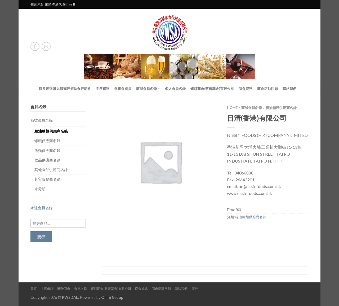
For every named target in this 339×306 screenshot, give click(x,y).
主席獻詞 (102, 88)
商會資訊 (245, 88)
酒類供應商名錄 (47, 150)
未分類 (40, 188)
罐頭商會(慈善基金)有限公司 (212, 88)
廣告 (194, 288)
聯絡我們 (289, 88)
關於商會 (63, 288)
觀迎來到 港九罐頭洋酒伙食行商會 (65, 88)
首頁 (33, 288)
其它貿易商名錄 (47, 179)
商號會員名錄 (146, 88)
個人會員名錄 (175, 88)
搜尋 (41, 236)
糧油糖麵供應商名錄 (51, 131)
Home (232, 108)
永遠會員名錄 (41, 208)
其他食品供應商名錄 (51, 169)
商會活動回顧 (267, 88)
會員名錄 (80, 288)
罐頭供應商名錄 (47, 140)
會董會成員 (122, 88)
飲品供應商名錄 (47, 160)
